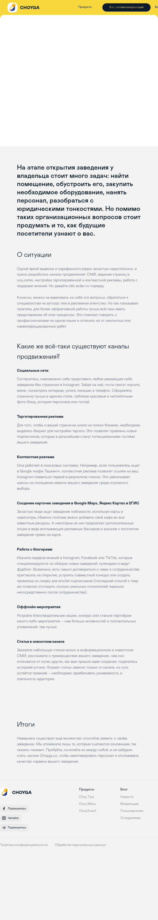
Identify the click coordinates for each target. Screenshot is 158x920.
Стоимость (113, 7)
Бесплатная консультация (126, 7)
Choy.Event (87, 811)
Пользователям (131, 811)
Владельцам (129, 804)
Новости (126, 797)
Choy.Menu (87, 804)
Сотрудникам (130, 818)
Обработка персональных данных (80, 845)
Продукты (85, 7)
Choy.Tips (86, 797)
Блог (137, 7)
